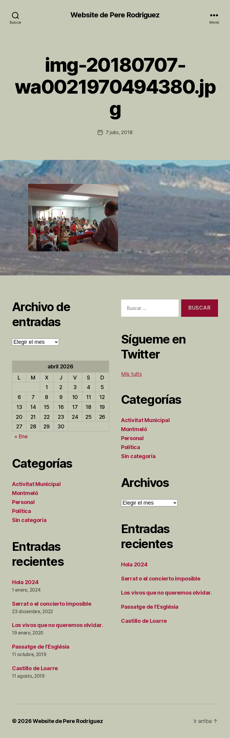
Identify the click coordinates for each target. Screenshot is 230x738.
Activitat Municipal (36, 484)
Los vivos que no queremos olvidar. (57, 625)
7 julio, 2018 (119, 132)
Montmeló (25, 493)
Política (21, 511)
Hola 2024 (25, 582)
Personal (23, 502)
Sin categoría (29, 520)
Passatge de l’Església (40, 647)
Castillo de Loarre (35, 668)
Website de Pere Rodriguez (115, 15)
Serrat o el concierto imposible (51, 604)
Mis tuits (131, 374)
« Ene (21, 436)
